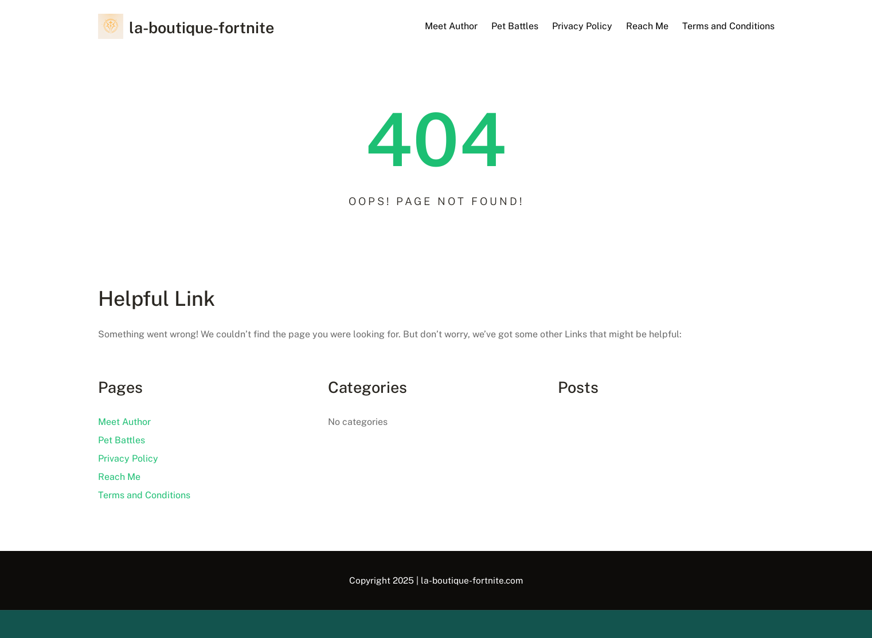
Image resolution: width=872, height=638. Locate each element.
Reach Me (647, 26)
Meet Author (451, 26)
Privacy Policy (582, 26)
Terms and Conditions (728, 26)
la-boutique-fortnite (201, 27)
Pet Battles (514, 26)
